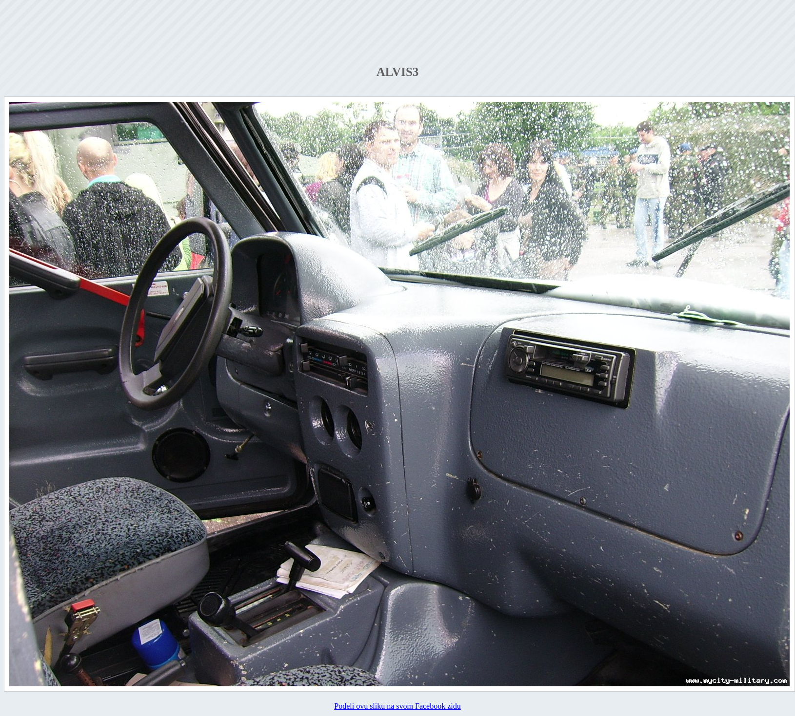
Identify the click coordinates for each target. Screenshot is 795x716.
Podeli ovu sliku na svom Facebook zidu (397, 706)
